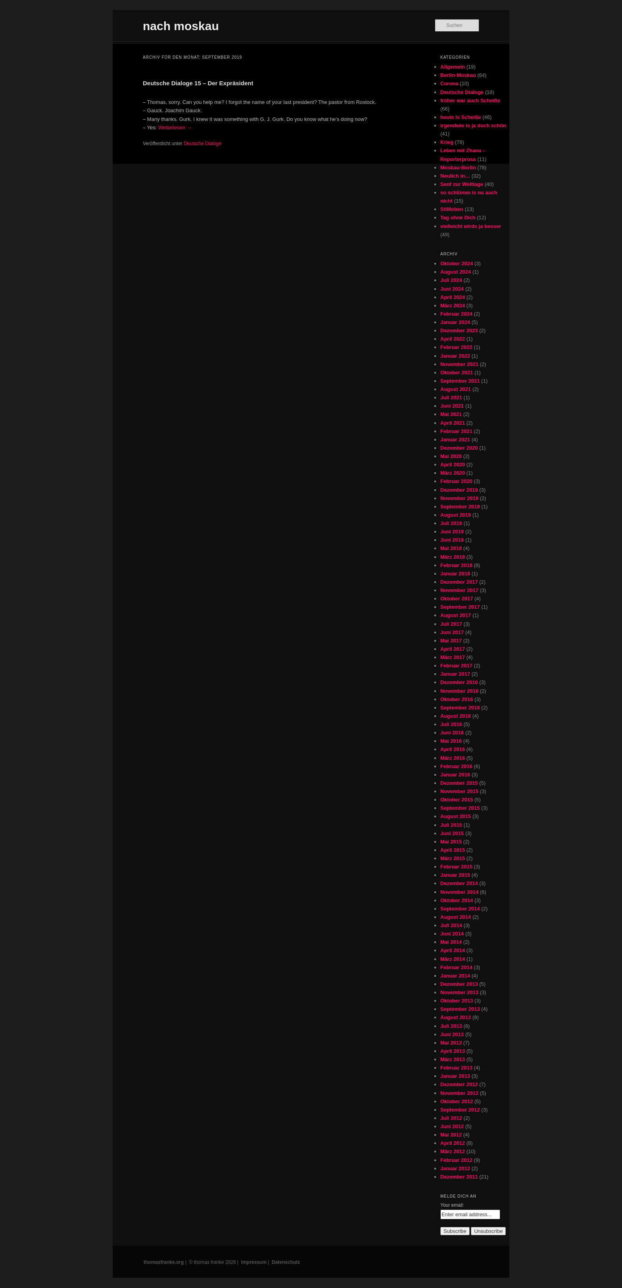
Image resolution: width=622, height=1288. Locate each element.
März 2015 (452, 858)
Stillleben (451, 209)
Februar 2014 (456, 967)
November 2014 (459, 892)
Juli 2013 (451, 1026)
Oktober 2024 (456, 263)
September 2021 (460, 381)
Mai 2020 (451, 456)
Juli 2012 (451, 1118)
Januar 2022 (455, 356)
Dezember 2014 (459, 883)
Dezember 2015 (459, 783)
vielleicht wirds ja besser (470, 226)
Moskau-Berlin (458, 168)
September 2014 (460, 909)
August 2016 (455, 716)
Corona (449, 83)
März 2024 (452, 306)
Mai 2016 (451, 741)
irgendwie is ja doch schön (473, 125)
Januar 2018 (455, 574)
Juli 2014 (451, 925)
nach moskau (181, 26)
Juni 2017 (452, 632)
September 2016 (460, 708)
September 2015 (460, 808)
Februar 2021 (456, 431)
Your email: (452, 1205)
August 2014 (455, 917)
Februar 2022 (456, 347)
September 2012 (460, 1110)
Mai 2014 (451, 942)
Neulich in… (455, 176)
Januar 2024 (455, 322)
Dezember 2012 (459, 1084)
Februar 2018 (456, 565)
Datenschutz (286, 1262)
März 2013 (452, 1059)
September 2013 (460, 1009)
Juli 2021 (451, 398)
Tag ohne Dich (458, 217)
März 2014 (452, 959)
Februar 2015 (456, 867)
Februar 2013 (456, 1068)
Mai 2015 (451, 842)
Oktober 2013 (456, 1001)
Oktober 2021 (456, 373)
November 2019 (459, 498)
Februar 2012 (456, 1160)
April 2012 (452, 1143)
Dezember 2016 (459, 682)
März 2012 (452, 1151)
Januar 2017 (455, 674)
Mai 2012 (451, 1135)
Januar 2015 (455, 875)
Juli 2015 (451, 825)
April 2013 (452, 1051)
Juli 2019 (451, 523)
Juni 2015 (452, 833)
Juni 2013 (452, 1034)
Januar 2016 (455, 775)
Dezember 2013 (459, 984)
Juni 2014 (452, 934)
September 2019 (460, 507)
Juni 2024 (452, 289)
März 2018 (452, 557)
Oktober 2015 (456, 800)
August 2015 (455, 816)
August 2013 (455, 1017)
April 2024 (452, 297)
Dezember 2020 (459, 448)
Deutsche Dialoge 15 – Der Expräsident (198, 83)
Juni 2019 (452, 532)
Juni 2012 (452, 1126)
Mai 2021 (451, 414)
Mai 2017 (451, 641)
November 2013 (459, 992)
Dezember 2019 (459, 490)
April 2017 (452, 649)
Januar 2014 (455, 976)
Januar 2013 (455, 1076)
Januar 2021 (455, 440)
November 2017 (459, 590)
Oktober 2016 (456, 699)
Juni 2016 (452, 733)
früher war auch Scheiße (470, 101)
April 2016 (452, 749)
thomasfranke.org (164, 1262)
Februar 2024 (456, 314)
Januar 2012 (455, 1168)
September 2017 (460, 607)
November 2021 (459, 364)
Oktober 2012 (456, 1101)
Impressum (254, 1262)
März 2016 (452, 758)
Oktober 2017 (456, 599)
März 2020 (452, 473)
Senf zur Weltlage (461, 184)
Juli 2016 (451, 724)
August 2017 (455, 615)
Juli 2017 (451, 624)
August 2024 (455, 272)
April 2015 (452, 850)
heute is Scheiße (460, 117)
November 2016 (459, 691)
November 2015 (459, 791)
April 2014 (452, 950)
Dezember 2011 (459, 1177)
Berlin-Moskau (458, 75)
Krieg (446, 142)
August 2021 (455, 389)
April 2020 (452, 465)
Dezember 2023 (459, 331)
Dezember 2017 (459, 582)
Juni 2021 (452, 406)
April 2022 (452, 339)
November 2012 (459, 1093)
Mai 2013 (451, 1043)
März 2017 (452, 657)
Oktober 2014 (456, 900)
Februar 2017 (456, 666)
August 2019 (455, 515)
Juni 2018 (452, 540)
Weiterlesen (175, 127)
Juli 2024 (451, 280)
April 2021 (452, 423)
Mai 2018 (451, 548)
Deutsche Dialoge (202, 143)
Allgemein (452, 67)
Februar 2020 (456, 481)
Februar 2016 (456, 766)
